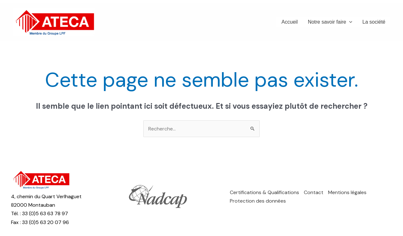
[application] (349, 22)
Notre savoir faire (330, 22)
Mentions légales (347, 192)
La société (373, 22)
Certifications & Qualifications (264, 192)
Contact (313, 192)
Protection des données (258, 201)
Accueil (289, 22)
